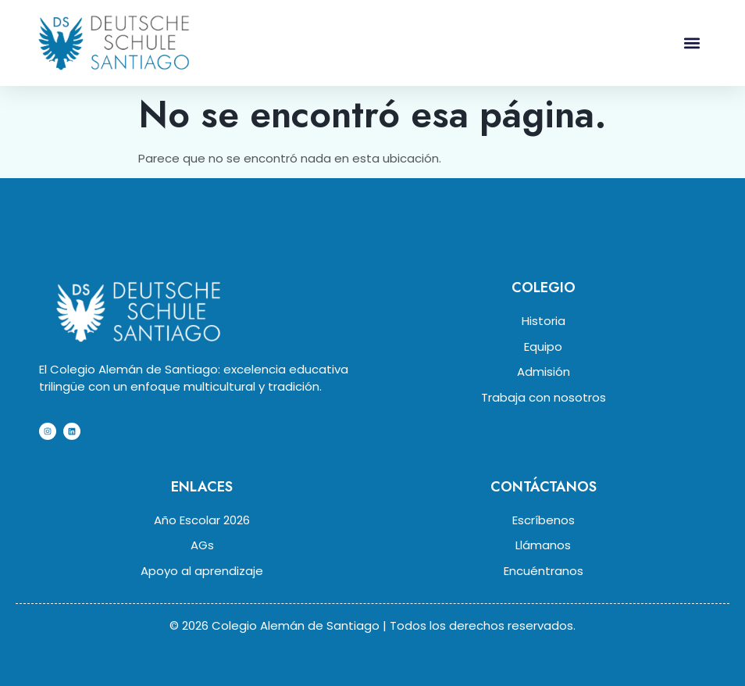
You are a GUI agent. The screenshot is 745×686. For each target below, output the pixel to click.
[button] (691, 42)
